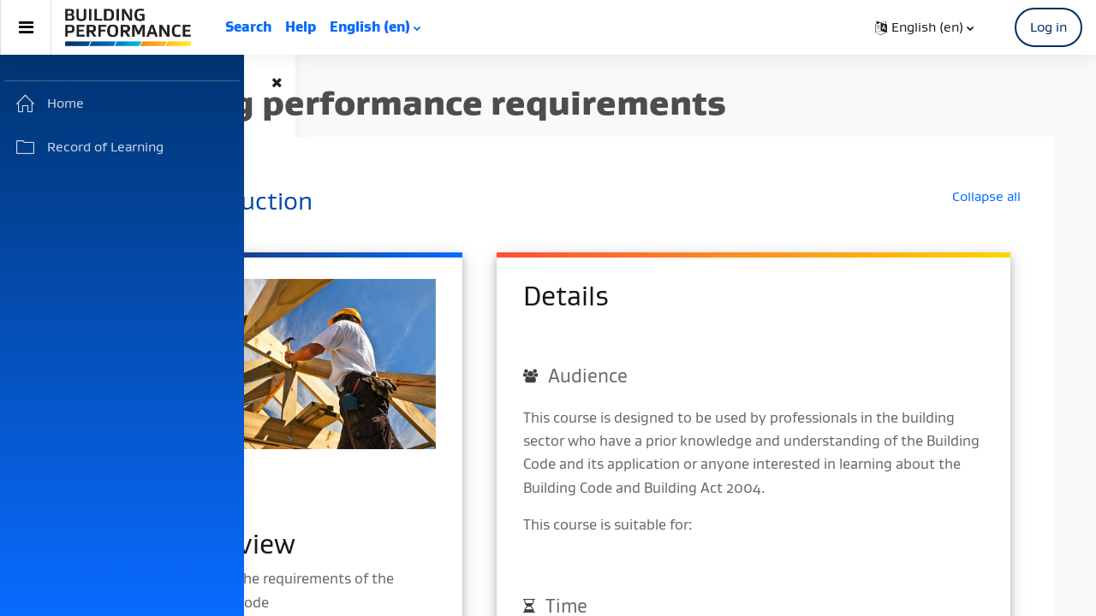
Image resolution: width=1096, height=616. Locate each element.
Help (300, 26)
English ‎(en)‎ (370, 26)
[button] (924, 27)
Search (248, 26)
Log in (1048, 26)
